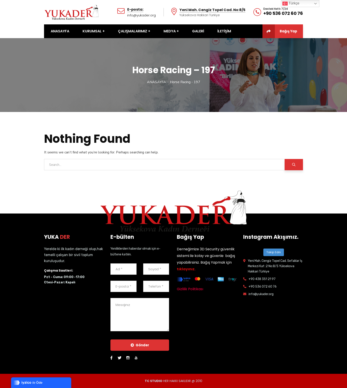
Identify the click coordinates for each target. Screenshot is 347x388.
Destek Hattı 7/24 (275, 8)
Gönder (140, 345)
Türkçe (290, 3)
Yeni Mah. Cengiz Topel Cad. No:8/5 (212, 10)
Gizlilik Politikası (190, 289)
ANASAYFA (156, 82)
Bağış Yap (279, 31)
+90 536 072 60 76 (283, 13)
